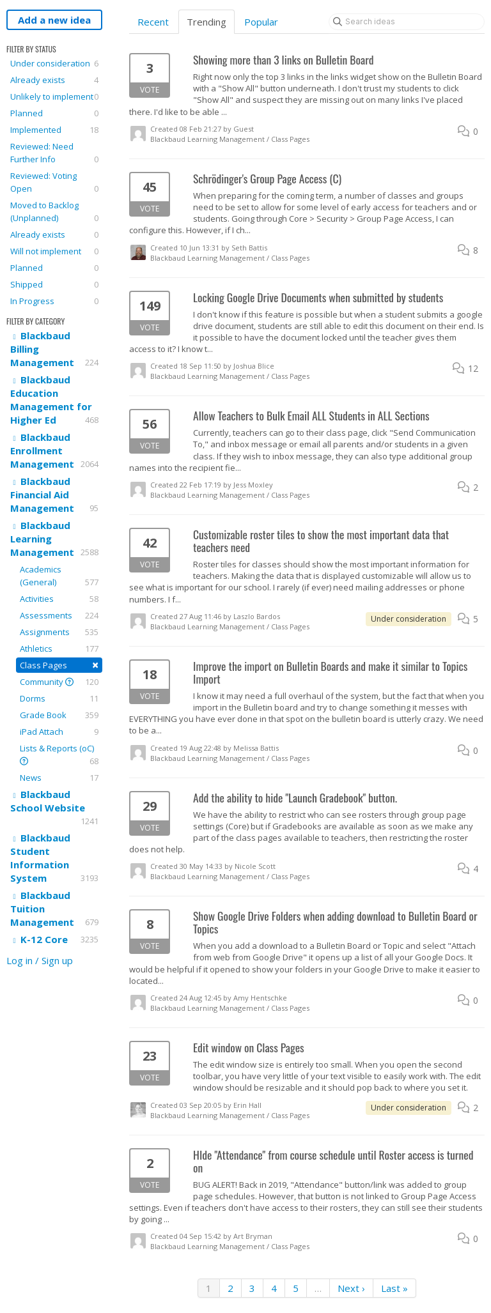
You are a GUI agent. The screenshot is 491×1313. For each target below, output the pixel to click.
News (59, 777)
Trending (206, 21)
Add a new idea (54, 19)
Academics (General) (59, 576)
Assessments (59, 615)
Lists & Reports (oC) (59, 754)
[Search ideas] (407, 21)
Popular (261, 21)
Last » (394, 1288)
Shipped (54, 284)
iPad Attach (59, 731)
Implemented (54, 129)
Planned (54, 113)
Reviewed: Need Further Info (54, 153)
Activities (59, 598)
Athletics (59, 648)
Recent (153, 21)
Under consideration (54, 63)
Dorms (59, 698)
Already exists (54, 79)
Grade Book (59, 715)
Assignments (59, 632)
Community (59, 681)
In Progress (54, 301)
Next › (351, 1288)
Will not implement (54, 251)
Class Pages (59, 664)
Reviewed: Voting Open (54, 182)
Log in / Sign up (39, 960)
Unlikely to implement (54, 96)
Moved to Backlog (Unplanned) (54, 211)
